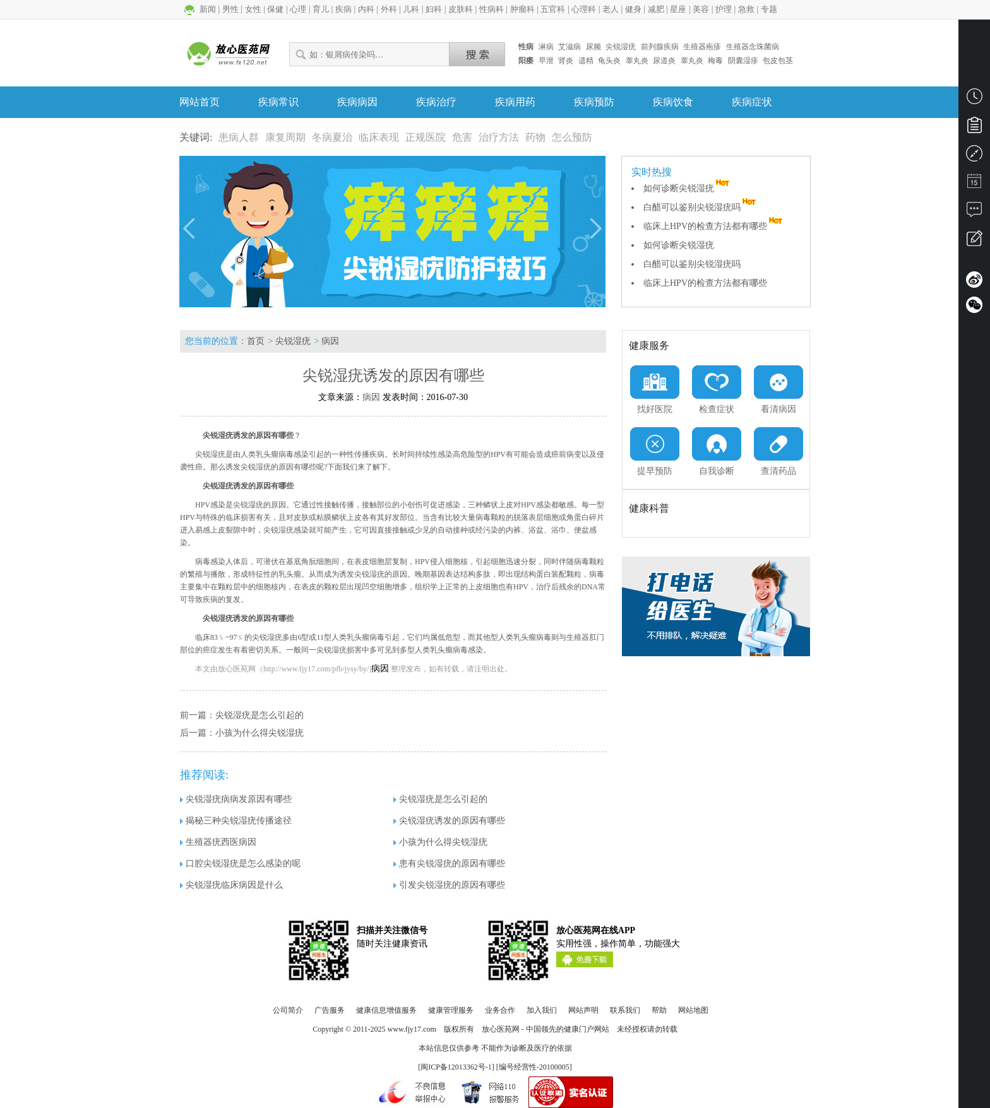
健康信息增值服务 (386, 1010)
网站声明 (583, 1010)
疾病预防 (594, 102)
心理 (298, 9)
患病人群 (238, 137)
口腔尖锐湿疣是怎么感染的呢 (240, 863)
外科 (389, 9)
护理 (723, 9)
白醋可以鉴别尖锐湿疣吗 (700, 207)
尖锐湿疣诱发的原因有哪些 (449, 820)
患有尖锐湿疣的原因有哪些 (449, 863)
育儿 (321, 9)
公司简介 (288, 1010)
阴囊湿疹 (743, 60)
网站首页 (199, 102)
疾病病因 (357, 102)
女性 (253, 9)
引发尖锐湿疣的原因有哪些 (449, 885)
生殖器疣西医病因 (218, 842)
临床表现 (379, 137)
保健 (275, 9)
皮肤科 (460, 9)
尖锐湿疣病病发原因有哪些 (236, 799)
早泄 (546, 60)
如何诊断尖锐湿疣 (687, 188)
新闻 (208, 9)
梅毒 (715, 60)
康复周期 (285, 137)
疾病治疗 (436, 102)
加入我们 (542, 1010)
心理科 (583, 9)
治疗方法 (499, 137)
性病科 (491, 9)
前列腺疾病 (660, 46)
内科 (366, 9)
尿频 (593, 46)
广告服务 (329, 1010)
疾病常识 (278, 102)
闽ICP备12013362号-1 (456, 1067)
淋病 (546, 46)
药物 (535, 137)
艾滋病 (569, 46)
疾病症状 (752, 102)
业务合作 (500, 1010)
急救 (746, 9)
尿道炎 (664, 60)
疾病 (343, 9)
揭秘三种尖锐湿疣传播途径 (236, 820)
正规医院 (425, 137)
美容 (701, 9)
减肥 (656, 9)
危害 (462, 137)
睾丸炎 (637, 60)
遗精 (585, 60)
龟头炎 (609, 60)
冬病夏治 (332, 137)
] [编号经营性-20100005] (532, 1067)
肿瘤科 (522, 9)
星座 (678, 9)
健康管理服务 (451, 1010)
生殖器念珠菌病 (752, 46)
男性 (230, 9)
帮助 (659, 1010)
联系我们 (625, 1010)
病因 (330, 341)
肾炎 (565, 60)
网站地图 (693, 1010)
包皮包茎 (778, 60)
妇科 (434, 9)
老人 (610, 9)
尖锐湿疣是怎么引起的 (259, 715)
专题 (769, 9)
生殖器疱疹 (702, 46)
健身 (633, 9)
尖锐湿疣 (620, 46)
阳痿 (526, 60)
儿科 (411, 9)
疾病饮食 (673, 102)
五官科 (552, 9)
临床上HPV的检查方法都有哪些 (714, 226)
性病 (526, 46)
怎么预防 (572, 137)
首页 (256, 341)
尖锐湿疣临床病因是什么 (231, 885)
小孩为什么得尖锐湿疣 (259, 733)
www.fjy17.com (412, 1029)
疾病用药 (515, 102)
